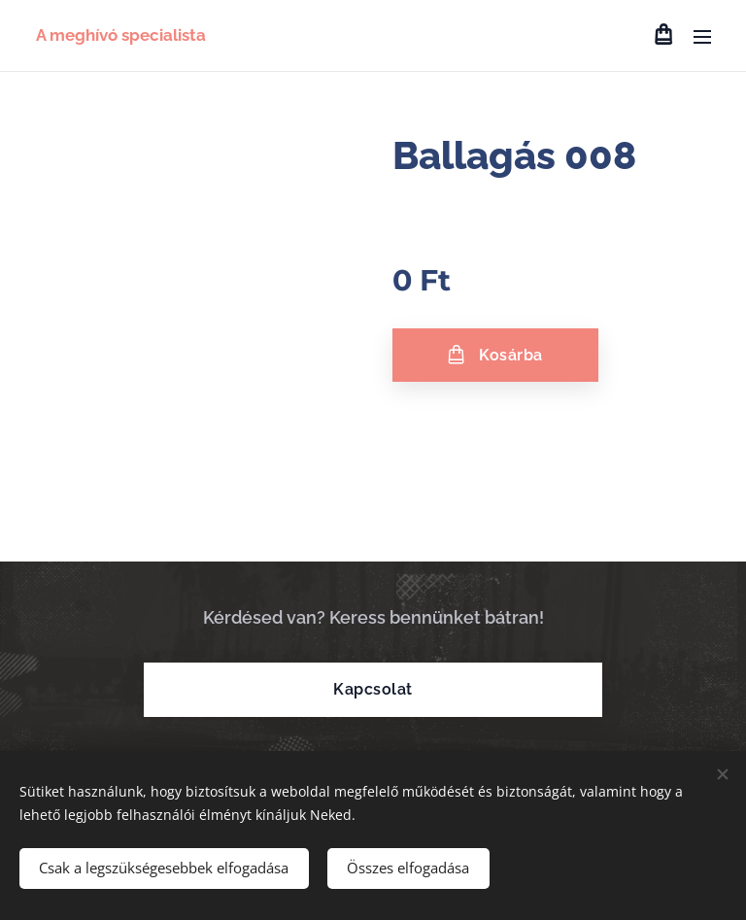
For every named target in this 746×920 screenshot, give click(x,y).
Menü (702, 37)
